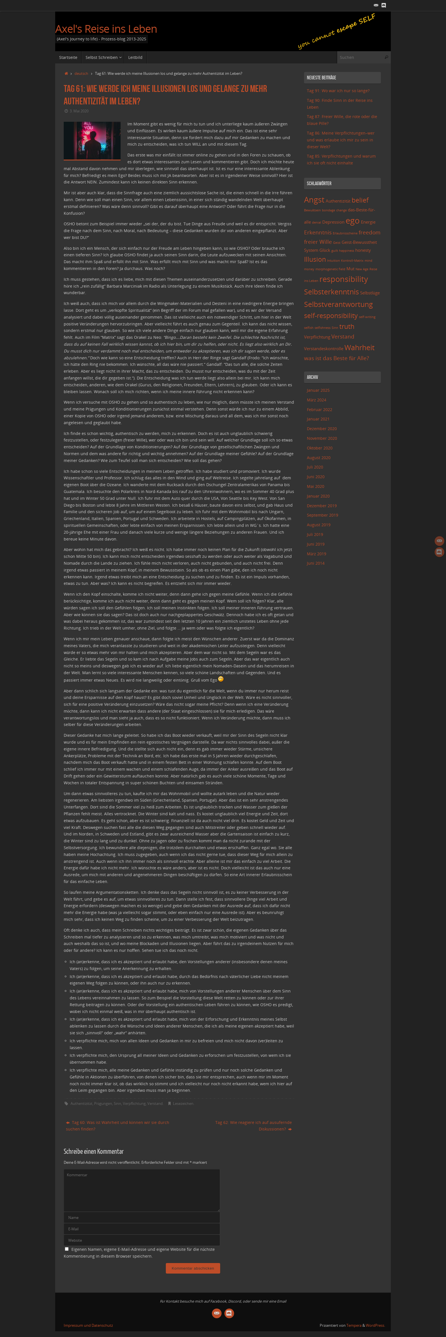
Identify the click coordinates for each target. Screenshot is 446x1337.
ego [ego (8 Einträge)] (353, 220)
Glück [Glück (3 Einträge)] (324, 250)
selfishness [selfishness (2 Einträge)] (323, 328)
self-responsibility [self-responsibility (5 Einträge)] (331, 315)
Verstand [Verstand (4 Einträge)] (342, 336)
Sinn (117, 1103)
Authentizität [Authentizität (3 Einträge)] (338, 201)
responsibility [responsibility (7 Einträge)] (343, 279)
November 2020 (322, 438)
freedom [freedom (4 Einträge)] (370, 232)
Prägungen (103, 1103)
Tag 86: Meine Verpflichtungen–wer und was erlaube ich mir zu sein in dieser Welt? (341, 139)
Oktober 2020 (320, 448)
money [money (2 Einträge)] (309, 269)
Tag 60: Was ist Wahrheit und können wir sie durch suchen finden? (117, 1126)
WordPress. (375, 1325)
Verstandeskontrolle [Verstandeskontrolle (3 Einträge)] (323, 349)
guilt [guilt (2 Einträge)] (334, 251)
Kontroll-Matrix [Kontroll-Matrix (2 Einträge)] (352, 261)
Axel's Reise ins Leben (106, 29)
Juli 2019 (315, 534)
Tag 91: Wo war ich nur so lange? (338, 90)
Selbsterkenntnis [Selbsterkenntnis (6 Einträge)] (331, 291)
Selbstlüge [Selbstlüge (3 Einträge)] (370, 293)
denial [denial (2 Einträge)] (316, 222)
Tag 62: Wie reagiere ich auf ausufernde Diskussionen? (253, 1126)
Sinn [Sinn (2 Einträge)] (335, 328)
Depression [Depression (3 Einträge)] (333, 222)
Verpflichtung (134, 1103)
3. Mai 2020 (79, 111)
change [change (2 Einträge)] (341, 210)
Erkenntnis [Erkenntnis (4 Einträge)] (318, 232)
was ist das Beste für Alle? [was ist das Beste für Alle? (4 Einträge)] (336, 358)
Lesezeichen (183, 1103)
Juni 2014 (316, 563)
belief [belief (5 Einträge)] (360, 200)
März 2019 (316, 553)
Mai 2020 (315, 486)
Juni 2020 (316, 476)
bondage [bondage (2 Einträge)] (328, 210)
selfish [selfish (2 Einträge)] (308, 328)
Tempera (354, 1325)
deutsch (81, 73)
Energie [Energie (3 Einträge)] (368, 222)
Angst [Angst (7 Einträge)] (314, 199)
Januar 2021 (318, 419)
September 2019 (322, 515)
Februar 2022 (319, 409)
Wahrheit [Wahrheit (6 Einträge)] (359, 347)
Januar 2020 (318, 496)
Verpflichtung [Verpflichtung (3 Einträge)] (317, 337)
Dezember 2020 (322, 428)
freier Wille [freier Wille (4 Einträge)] (318, 241)
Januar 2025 (318, 390)
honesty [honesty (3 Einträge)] (363, 250)
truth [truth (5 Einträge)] (346, 326)
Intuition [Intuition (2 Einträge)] (333, 261)
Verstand (155, 1103)
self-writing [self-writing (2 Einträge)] (367, 317)
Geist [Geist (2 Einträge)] (336, 243)
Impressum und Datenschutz (88, 1325)
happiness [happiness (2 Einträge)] (346, 251)
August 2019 (319, 524)
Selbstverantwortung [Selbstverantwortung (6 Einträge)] (338, 304)
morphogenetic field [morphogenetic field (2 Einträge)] (330, 269)
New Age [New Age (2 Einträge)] (362, 269)
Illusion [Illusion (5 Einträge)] (315, 259)
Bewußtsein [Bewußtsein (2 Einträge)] (312, 210)
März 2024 (316, 400)
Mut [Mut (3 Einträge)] (350, 269)
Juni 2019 (316, 544)
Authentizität (81, 1103)
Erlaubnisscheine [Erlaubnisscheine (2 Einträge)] (345, 233)
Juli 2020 (315, 467)
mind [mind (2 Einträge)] (368, 261)
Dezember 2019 (322, 505)
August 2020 (319, 457)
